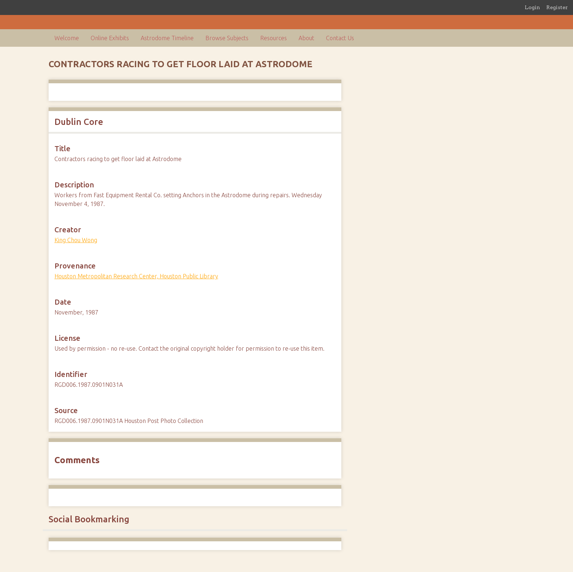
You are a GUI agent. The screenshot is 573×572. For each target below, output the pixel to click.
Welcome (66, 38)
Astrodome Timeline (167, 38)
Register (557, 7)
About (306, 38)
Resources (273, 38)
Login (532, 7)
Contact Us (340, 38)
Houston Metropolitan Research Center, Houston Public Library (136, 276)
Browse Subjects (226, 38)
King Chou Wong (75, 240)
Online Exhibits (110, 38)
